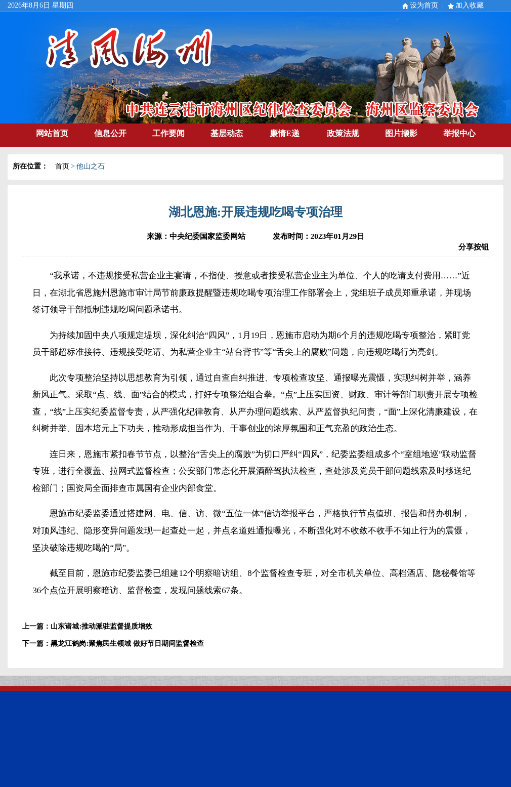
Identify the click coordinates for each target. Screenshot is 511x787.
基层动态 (226, 133)
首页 (62, 166)
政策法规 (343, 133)
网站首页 (52, 133)
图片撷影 (401, 133)
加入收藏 (469, 5)
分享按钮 (473, 246)
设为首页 (424, 5)
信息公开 (110, 133)
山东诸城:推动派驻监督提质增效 (101, 626)
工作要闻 (168, 133)
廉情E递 (285, 133)
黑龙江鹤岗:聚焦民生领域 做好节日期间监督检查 (127, 643)
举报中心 (459, 133)
